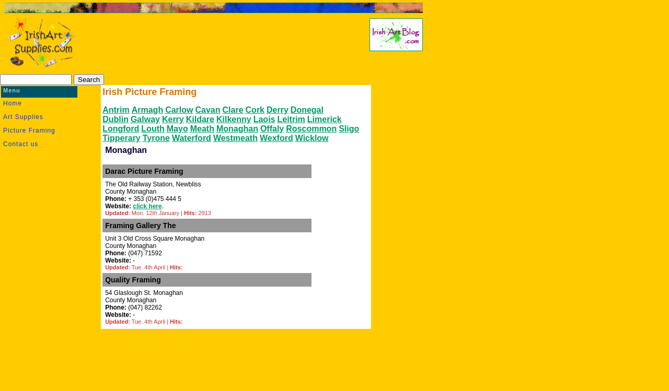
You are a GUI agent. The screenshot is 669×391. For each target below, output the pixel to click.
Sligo (349, 128)
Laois (264, 119)
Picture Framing (29, 130)
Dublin (115, 119)
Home (12, 103)
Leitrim (291, 119)
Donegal (307, 109)
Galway (145, 119)
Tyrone (156, 138)
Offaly (272, 128)
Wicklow (312, 138)
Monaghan (237, 128)
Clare (233, 109)
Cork (255, 109)
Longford (120, 128)
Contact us (20, 144)
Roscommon (311, 128)
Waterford (191, 138)
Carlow (179, 109)
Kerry (173, 119)
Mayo (177, 128)
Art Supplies (23, 117)
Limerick (324, 119)
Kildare (200, 119)
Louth (152, 128)
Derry (278, 109)
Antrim (116, 109)
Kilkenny (233, 119)
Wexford (276, 138)
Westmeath (235, 138)
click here (147, 206)
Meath (202, 128)
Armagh (147, 109)
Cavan (208, 109)
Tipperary (121, 138)
